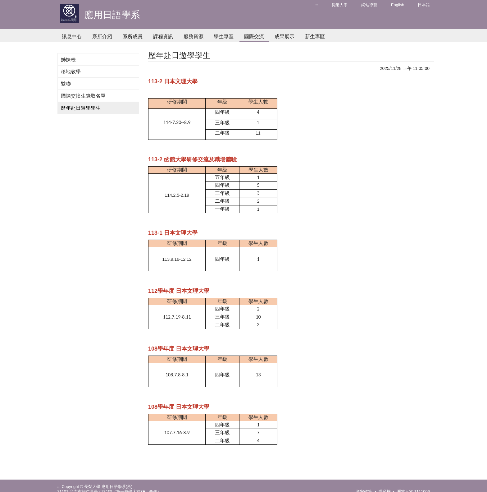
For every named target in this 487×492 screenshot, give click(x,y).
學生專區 (224, 36)
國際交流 (254, 36)
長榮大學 (339, 4)
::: (316, 4)
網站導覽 (369, 4)
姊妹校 (68, 59)
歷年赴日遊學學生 (81, 108)
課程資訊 (163, 36)
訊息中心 (72, 36)
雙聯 (66, 83)
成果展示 (284, 36)
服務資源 (193, 36)
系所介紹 (102, 36)
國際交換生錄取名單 (83, 96)
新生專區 (315, 36)
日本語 (424, 4)
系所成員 (133, 36)
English (397, 4)
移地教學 (71, 71)
